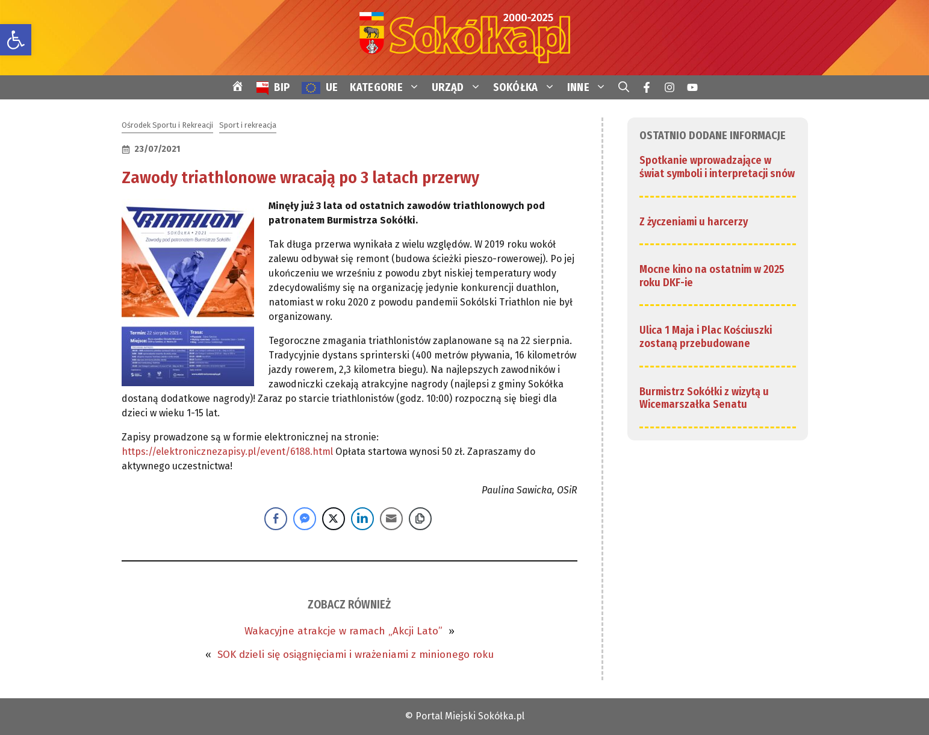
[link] (15, 39)
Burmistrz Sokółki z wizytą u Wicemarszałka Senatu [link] (704, 398)
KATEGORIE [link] (388, 87)
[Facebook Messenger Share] (304, 518)
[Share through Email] (391, 518)
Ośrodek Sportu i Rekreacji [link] (167, 125)
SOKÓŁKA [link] (527, 87)
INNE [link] (589, 87)
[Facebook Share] (275, 518)
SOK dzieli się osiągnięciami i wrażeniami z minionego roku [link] (355, 654)
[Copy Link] (420, 518)
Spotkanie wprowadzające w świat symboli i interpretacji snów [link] (717, 167)
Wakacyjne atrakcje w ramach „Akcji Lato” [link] (343, 631)
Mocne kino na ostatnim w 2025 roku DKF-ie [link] (712, 276)
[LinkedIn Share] (362, 518)
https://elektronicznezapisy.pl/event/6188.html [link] (227, 451)
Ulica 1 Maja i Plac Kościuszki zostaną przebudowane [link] (705, 337)
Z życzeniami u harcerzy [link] (693, 221)
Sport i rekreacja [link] (247, 125)
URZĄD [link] (459, 87)
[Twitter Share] (333, 518)
